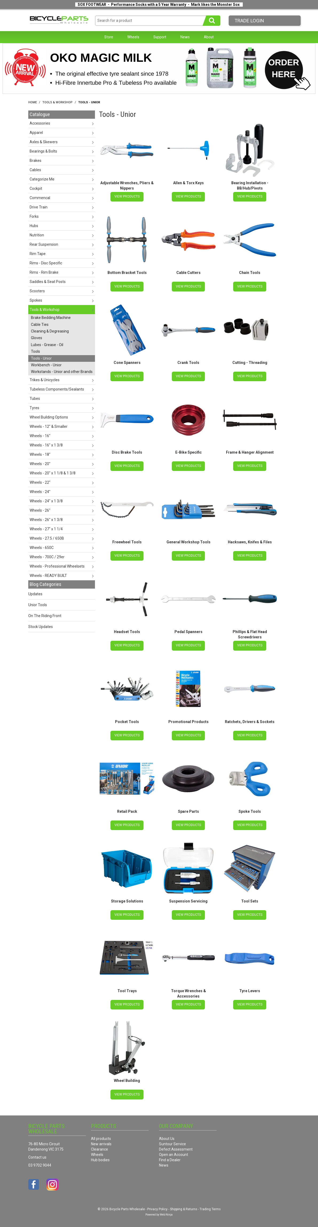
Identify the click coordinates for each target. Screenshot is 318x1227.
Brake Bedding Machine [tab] (51, 317)
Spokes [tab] (36, 300)
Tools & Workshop (57, 102)
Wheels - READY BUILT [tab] (48, 575)
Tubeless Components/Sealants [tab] (57, 389)
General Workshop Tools (188, 542)
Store (108, 37)
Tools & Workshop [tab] (44, 309)
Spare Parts (188, 811)
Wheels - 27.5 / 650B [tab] (47, 538)
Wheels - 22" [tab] (40, 482)
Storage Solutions (127, 900)
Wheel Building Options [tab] (49, 417)
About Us (166, 1137)
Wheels (133, 37)
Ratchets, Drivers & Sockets (250, 721)
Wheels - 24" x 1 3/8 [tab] (46, 501)
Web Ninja (166, 1213)
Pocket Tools (127, 721)
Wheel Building (127, 1080)
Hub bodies (100, 1159)
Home (32, 102)
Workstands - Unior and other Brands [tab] (62, 372)
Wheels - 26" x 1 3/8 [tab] (46, 520)
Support (159, 37)
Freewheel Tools (127, 542)
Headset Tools (127, 631)
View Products (127, 196)
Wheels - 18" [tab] (40, 454)
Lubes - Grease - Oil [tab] (47, 345)
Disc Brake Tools (127, 452)
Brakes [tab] (35, 160)
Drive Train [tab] (38, 207)
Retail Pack (127, 811)
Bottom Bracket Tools (127, 272)
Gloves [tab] (36, 338)
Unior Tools (37, 605)
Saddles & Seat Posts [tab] (48, 282)
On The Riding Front (44, 616)
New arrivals (101, 1143)
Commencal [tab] (40, 198)
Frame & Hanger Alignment (250, 452)
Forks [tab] (34, 216)
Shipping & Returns (183, 1208)
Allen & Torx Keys (188, 183)
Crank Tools (188, 362)
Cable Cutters (188, 272)
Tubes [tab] (35, 398)
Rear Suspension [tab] (44, 244)
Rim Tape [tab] (38, 254)
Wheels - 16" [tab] (40, 436)
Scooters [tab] (37, 291)
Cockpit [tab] (36, 188)
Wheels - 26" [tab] (40, 510)
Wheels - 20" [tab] (40, 464)
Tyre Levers (249, 990)
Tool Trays (127, 990)
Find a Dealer (170, 1159)
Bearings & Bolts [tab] (43, 151)
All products (101, 1137)
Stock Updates (40, 627)
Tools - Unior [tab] (41, 358)
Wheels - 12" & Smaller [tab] (48, 426)
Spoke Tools (249, 811)
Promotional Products (188, 721)
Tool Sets (249, 900)
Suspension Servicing (188, 900)
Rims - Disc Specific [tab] (46, 263)
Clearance (99, 1148)
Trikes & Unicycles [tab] (44, 380)
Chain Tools (249, 272)
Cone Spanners (127, 362)
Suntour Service (172, 1143)
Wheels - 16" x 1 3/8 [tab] (46, 445)
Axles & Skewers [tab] (44, 142)
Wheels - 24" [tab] (40, 492)
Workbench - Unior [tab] (46, 365)
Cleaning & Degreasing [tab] (50, 331)
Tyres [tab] (34, 408)
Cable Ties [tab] (40, 324)
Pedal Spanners (188, 631)
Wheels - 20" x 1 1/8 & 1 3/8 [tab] (52, 473)
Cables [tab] (35, 170)
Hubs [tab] (34, 226)
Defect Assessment (176, 1148)
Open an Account (173, 1153)
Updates (35, 594)
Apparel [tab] (36, 132)
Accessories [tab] (40, 123)
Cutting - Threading (249, 362)
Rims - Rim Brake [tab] (44, 272)
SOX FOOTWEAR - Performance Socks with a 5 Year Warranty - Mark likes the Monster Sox (159, 4)
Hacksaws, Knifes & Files (250, 542)
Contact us (37, 1156)
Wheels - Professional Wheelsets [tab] (57, 566)
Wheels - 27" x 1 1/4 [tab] (46, 529)
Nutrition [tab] (37, 235)
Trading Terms (210, 1208)
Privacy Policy (157, 1208)
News (185, 37)
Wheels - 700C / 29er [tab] (47, 557)
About (209, 37)
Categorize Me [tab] (42, 179)
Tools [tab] (35, 351)
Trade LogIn (249, 20)
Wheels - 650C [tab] (42, 547)
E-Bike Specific (188, 452)
